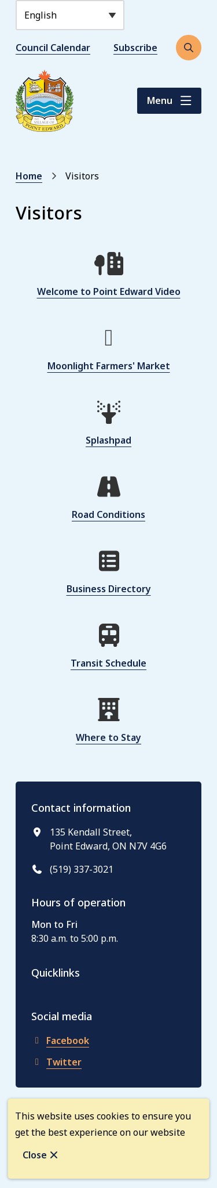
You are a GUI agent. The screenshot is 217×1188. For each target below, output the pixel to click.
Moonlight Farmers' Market (108, 365)
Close (35, 1155)
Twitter (56, 1062)
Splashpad (108, 440)
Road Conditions (108, 514)
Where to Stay (108, 737)
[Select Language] (70, 15)
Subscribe (135, 47)
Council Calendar (53, 47)
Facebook (60, 1040)
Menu (159, 100)
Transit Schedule (108, 663)
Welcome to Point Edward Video (109, 291)
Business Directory (109, 588)
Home (29, 176)
